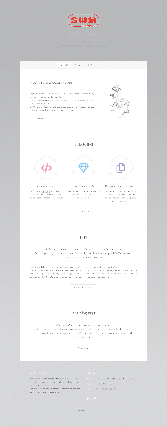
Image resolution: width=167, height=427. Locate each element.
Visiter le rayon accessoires (83, 287)
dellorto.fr (46, 191)
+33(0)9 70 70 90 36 (104, 384)
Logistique (103, 65)
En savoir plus (39, 118)
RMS (90, 65)
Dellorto (78, 65)
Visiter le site (83, 211)
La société (64, 65)
